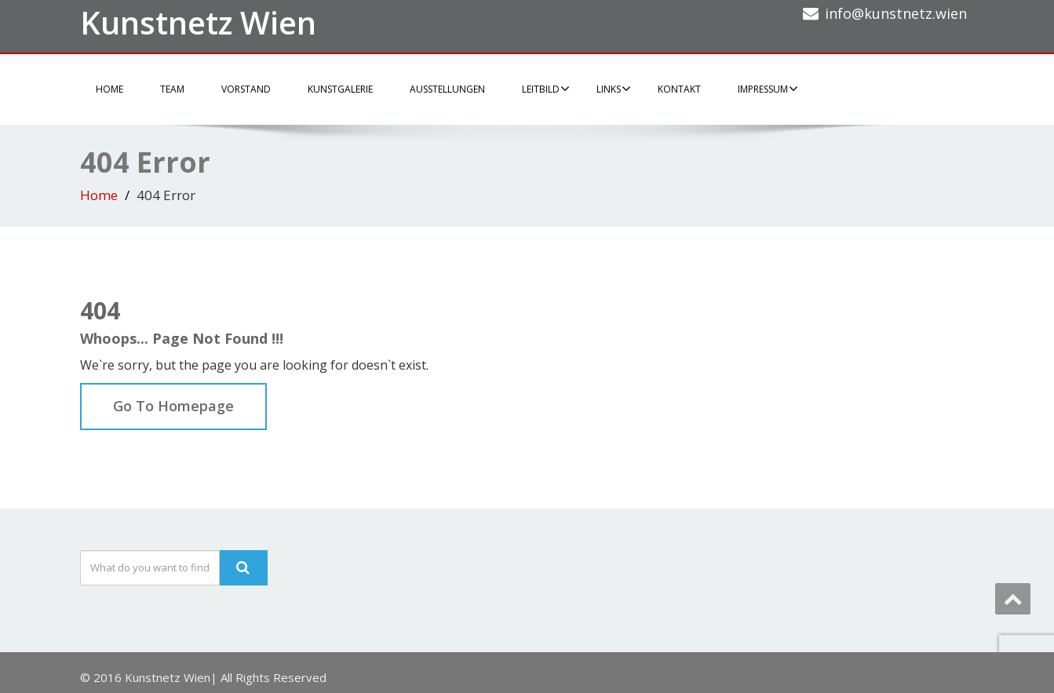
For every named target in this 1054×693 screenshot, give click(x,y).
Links (613, 89)
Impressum (768, 89)
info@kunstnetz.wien (896, 13)
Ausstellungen (447, 89)
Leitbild (546, 89)
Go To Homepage (173, 405)
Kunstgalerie (340, 89)
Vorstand (246, 89)
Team (172, 89)
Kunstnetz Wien (198, 22)
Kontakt (679, 89)
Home (109, 89)
